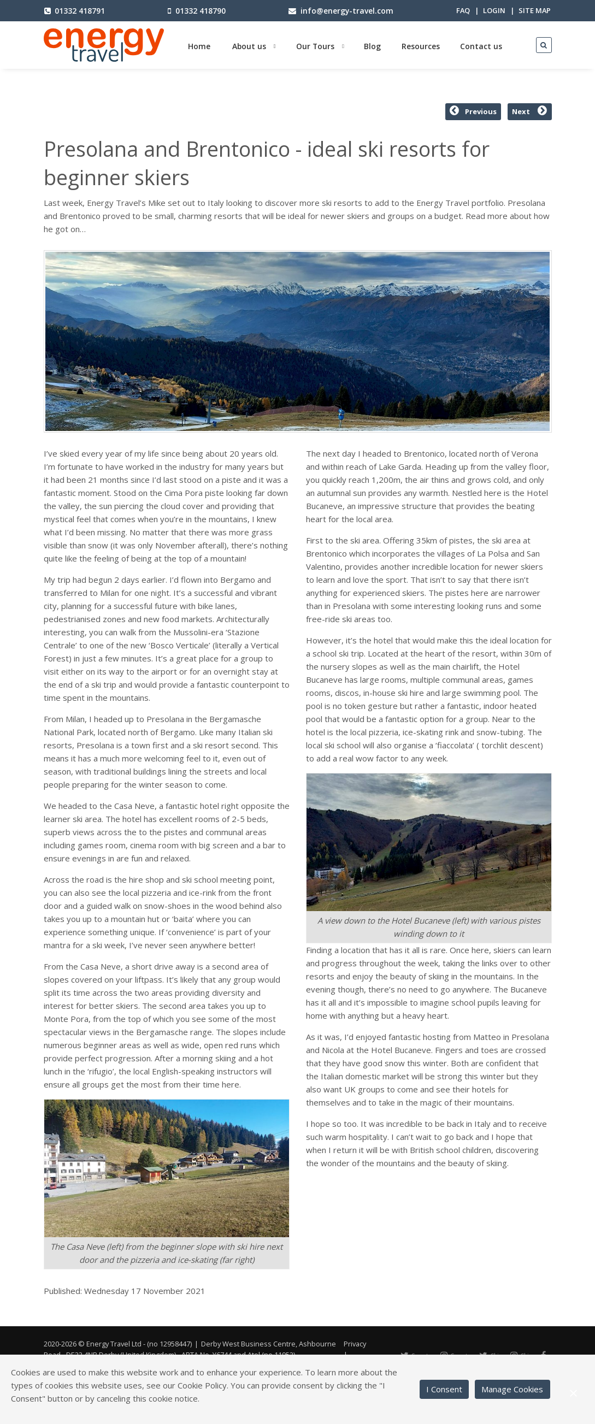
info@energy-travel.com (347, 10)
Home (199, 46)
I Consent (444, 1389)
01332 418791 (80, 10)
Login (494, 10)
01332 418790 (200, 10)
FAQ (463, 10)
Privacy (355, 1344)
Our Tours (315, 46)
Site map (535, 10)
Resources (421, 46)
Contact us (481, 46)
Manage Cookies (512, 1389)
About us (249, 46)
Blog (372, 46)
